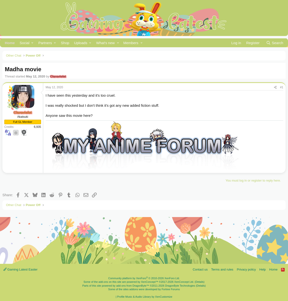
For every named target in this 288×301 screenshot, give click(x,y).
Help (262, 269)
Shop (65, 43)
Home (10, 43)
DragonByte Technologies (180, 285)
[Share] (275, 87)
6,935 (37, 127)
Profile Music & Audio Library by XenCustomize (144, 296)
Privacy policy (246, 269)
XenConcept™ (149, 281)
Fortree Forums (171, 289)
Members (130, 43)
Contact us (200, 269)
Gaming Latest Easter (20, 269)
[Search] (275, 42)
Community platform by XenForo (144, 278)
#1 (281, 87)
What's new (105, 43)
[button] (26, 42)
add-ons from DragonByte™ (132, 285)
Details (200, 281)
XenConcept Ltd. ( (185, 281)
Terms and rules (222, 269)
